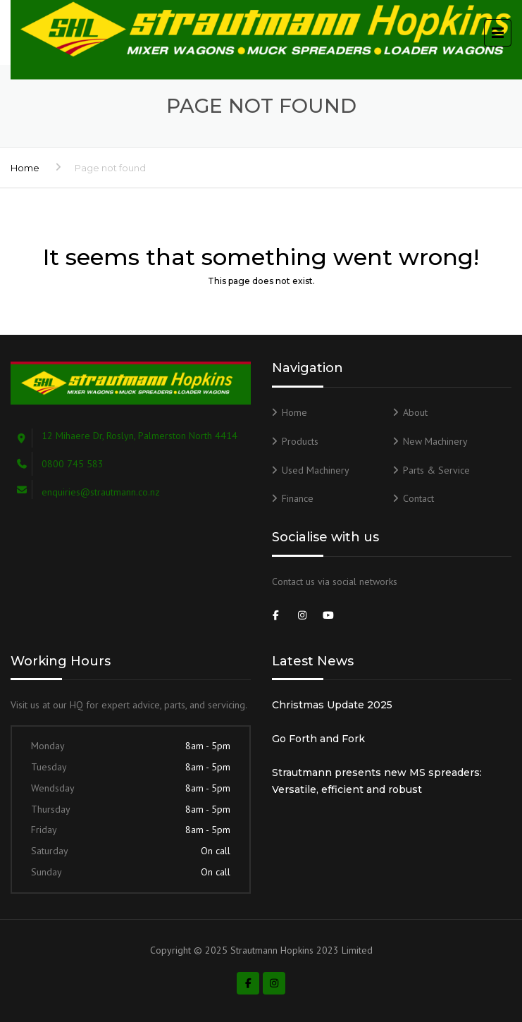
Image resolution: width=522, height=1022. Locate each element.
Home (25, 167)
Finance (297, 498)
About (415, 412)
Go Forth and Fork (318, 738)
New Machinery (435, 441)
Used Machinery (315, 470)
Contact (418, 498)
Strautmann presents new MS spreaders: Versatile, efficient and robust (377, 781)
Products (300, 441)
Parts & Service (436, 470)
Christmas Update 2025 (332, 704)
